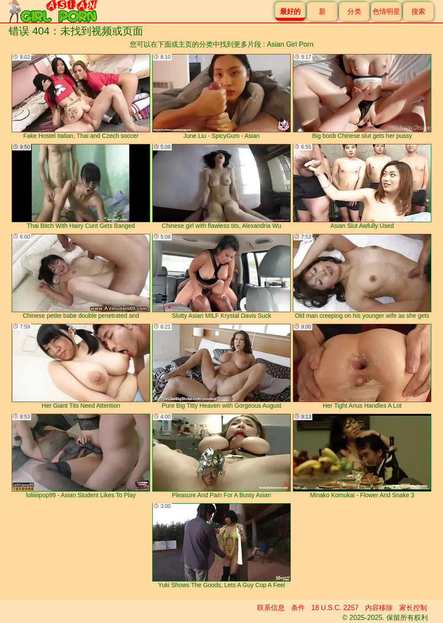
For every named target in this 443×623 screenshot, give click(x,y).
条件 (298, 607)
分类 (354, 11)
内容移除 (379, 607)
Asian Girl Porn (290, 44)
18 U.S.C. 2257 (335, 607)
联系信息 (271, 607)
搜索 (418, 11)
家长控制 (413, 607)
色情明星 (386, 11)
